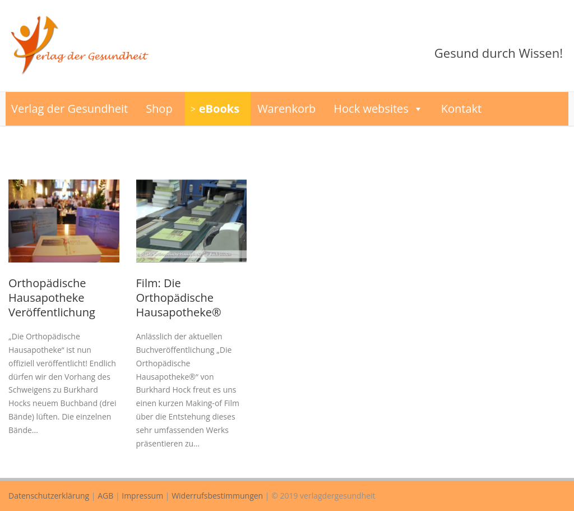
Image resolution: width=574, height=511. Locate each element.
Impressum (142, 495)
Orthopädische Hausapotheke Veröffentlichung (51, 297)
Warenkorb (286, 108)
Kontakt (461, 108)
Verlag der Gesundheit (69, 108)
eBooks (219, 108)
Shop (159, 108)
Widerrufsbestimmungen (217, 495)
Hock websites (378, 109)
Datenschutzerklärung (48, 495)
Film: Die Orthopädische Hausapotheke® (178, 297)
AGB (105, 495)
